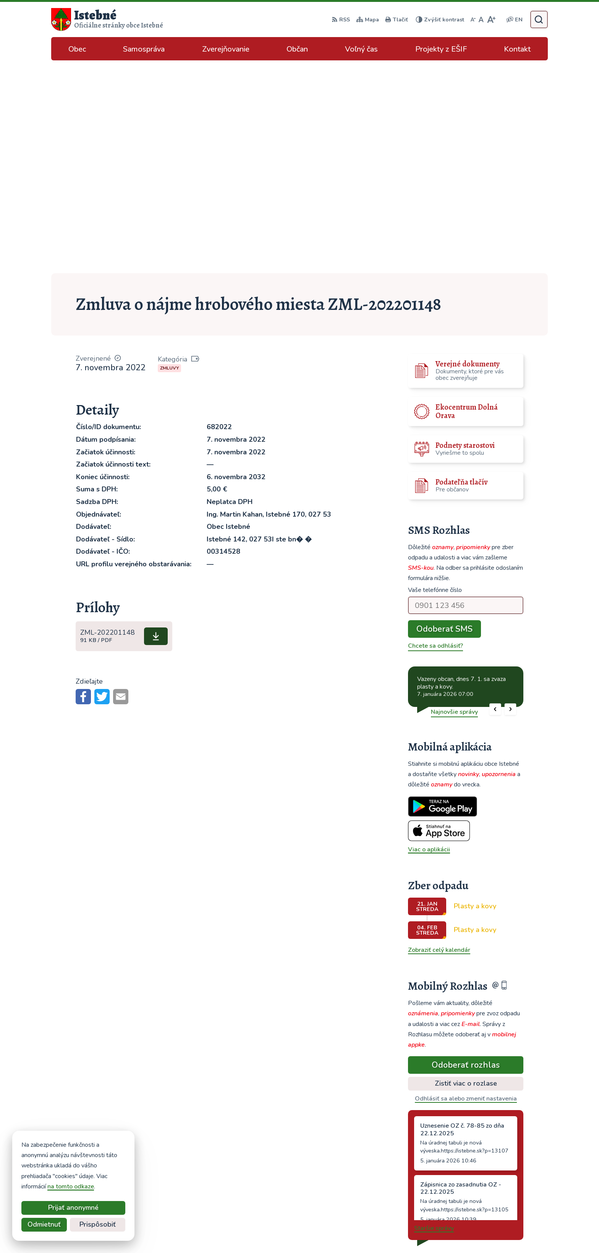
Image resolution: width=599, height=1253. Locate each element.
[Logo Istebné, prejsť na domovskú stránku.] (107, 19)
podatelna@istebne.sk (498, 1189)
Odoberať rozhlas (466, 852)
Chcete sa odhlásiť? (435, 433)
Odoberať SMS (444, 416)
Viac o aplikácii (429, 636)
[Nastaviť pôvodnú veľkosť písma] (481, 19)
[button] (495, 496)
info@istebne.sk (489, 1179)
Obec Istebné (431, 1232)
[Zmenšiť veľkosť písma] (473, 19)
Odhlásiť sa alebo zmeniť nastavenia (466, 886)
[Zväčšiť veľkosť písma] (491, 19)
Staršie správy (434, 1015)
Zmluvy (169, 155)
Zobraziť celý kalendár (439, 737)
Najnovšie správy (454, 499)
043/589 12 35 (488, 1170)
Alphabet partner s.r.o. (330, 1232)
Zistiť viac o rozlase (466, 870)
